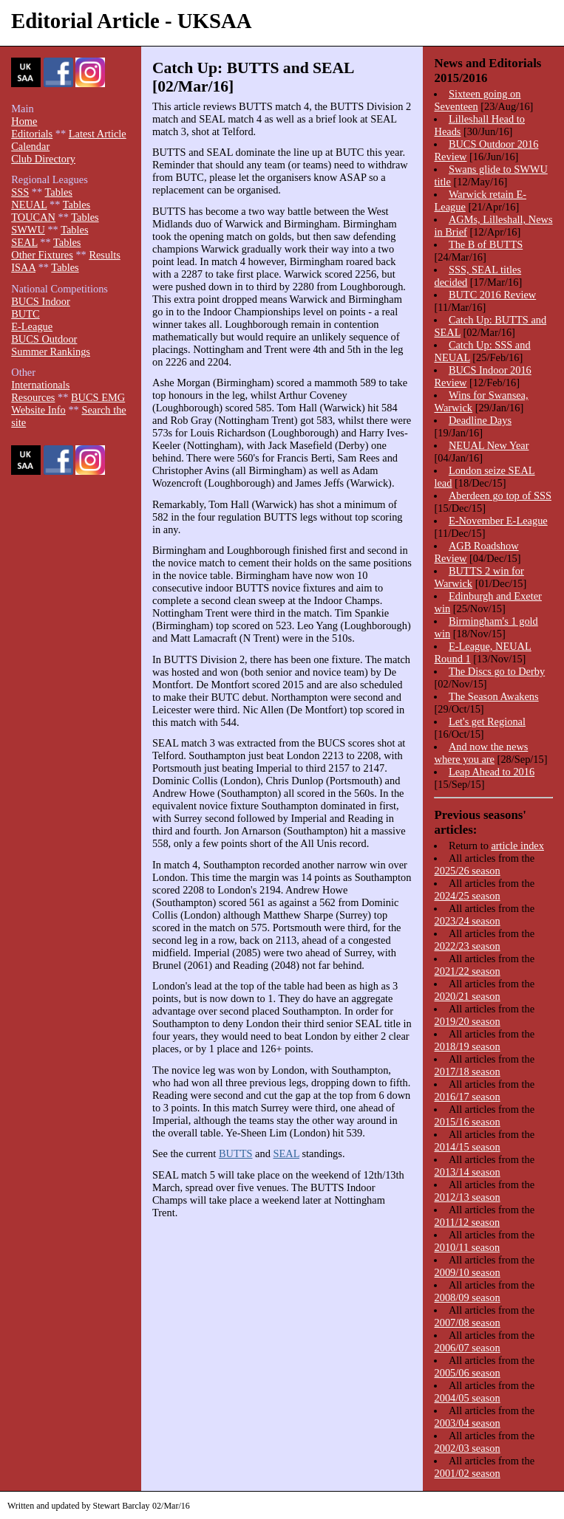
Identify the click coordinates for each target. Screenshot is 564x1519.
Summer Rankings (50, 351)
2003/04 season (467, 1423)
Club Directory (43, 159)
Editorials (31, 134)
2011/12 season (467, 1222)
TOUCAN (33, 217)
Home (24, 121)
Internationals (40, 385)
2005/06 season (467, 1373)
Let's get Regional (487, 721)
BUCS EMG (98, 397)
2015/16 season (467, 1122)
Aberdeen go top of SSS (500, 495)
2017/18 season (467, 1071)
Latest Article (97, 134)
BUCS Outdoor (44, 339)
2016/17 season (467, 1097)
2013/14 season (467, 1172)
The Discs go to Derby (497, 671)
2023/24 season (467, 921)
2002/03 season (467, 1448)
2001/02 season (467, 1473)
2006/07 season (467, 1348)
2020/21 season (467, 996)
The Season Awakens (494, 696)
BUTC (25, 314)
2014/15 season (467, 1147)
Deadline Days (480, 420)
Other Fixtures (42, 255)
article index (517, 845)
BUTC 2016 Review (492, 295)
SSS (20, 192)
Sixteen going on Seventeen (477, 100)
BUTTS (236, 1153)
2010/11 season (467, 1247)
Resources (33, 397)
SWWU (28, 230)
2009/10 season (467, 1272)
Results (104, 255)
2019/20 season (467, 1021)
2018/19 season (467, 1046)
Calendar (30, 146)
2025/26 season (467, 871)
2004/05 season (467, 1398)
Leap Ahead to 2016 (491, 772)
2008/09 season (467, 1297)
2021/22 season (467, 971)
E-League (31, 326)
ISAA (23, 267)
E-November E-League (498, 521)
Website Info (38, 410)
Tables (58, 192)
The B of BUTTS (486, 244)
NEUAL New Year (489, 445)
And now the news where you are (481, 753)
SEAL (286, 1153)
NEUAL (29, 204)
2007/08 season (467, 1322)
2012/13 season (467, 1197)
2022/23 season (467, 946)
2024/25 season (467, 896)
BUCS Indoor (40, 301)
